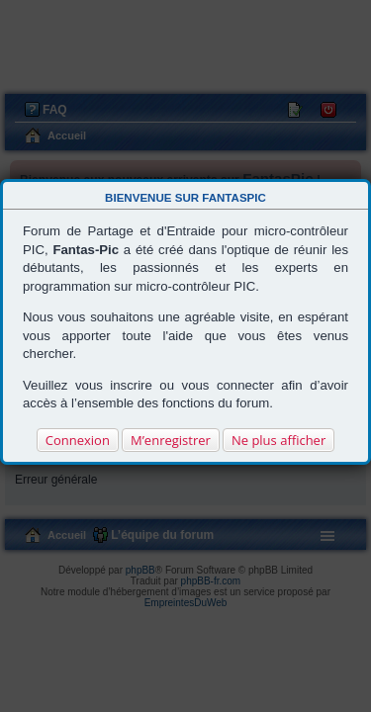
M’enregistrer (171, 440)
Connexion (78, 440)
